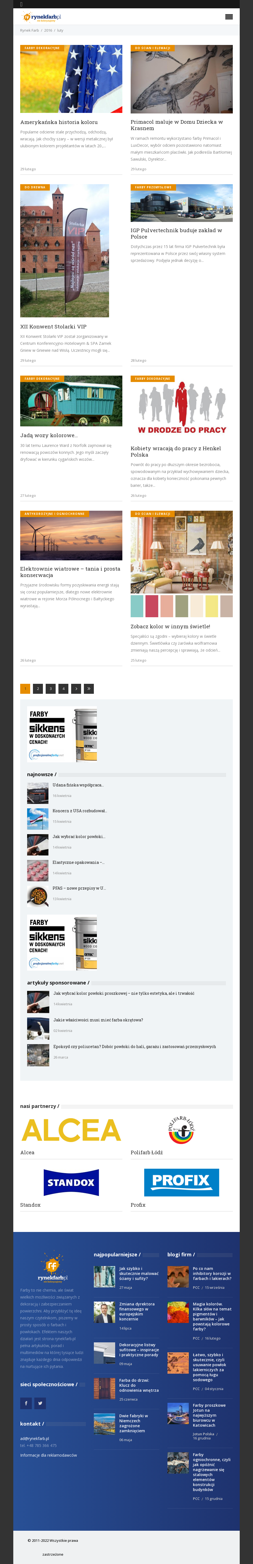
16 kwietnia (62, 795)
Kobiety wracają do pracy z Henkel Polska (176, 451)
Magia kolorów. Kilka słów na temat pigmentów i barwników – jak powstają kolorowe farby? (212, 1316)
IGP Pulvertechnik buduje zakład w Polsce (176, 233)
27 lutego (28, 495)
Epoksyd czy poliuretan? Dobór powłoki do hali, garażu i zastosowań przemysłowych (134, 1046)
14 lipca (125, 1328)
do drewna (35, 187)
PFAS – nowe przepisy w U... (79, 888)
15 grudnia (214, 1498)
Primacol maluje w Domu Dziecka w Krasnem (177, 124)
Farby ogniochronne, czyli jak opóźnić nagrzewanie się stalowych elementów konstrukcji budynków (212, 1472)
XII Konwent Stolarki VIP (53, 326)
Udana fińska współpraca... (78, 785)
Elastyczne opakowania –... (79, 862)
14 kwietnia (62, 847)
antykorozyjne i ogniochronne (55, 514)
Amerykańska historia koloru (59, 122)
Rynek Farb (29, 30)
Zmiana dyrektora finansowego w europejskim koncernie (137, 1311)
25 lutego (138, 660)
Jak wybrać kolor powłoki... (79, 836)
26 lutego (138, 495)
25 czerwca (128, 1399)
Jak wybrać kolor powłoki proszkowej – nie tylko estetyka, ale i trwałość (123, 993)
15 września (214, 1287)
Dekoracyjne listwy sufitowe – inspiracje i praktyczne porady (139, 1349)
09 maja (125, 1363)
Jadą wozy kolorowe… (49, 435)
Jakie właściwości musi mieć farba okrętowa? (98, 1020)
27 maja (125, 1287)
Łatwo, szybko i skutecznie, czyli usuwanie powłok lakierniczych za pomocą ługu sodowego (209, 1367)
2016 (48, 30)
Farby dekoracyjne (42, 48)
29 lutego (28, 168)
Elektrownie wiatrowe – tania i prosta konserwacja (70, 571)
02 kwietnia (62, 1030)
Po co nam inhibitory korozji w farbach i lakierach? (212, 1273)
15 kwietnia (62, 821)
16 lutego (213, 1338)
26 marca (60, 1057)
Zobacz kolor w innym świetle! (170, 626)
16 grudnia (202, 1438)
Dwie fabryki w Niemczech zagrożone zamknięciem (133, 1423)
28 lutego (138, 360)
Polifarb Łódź (147, 1152)
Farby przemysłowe (153, 187)
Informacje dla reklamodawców (48, 1455)
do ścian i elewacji (152, 48)
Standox (30, 1205)
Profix (138, 1205)
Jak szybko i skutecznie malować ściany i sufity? (139, 1273)
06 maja (125, 1439)
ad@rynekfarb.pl (34, 1438)
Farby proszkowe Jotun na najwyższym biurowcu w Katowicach (209, 1415)
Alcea (27, 1152)
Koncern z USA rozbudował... (80, 810)
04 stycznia (214, 1388)
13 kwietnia (62, 898)
